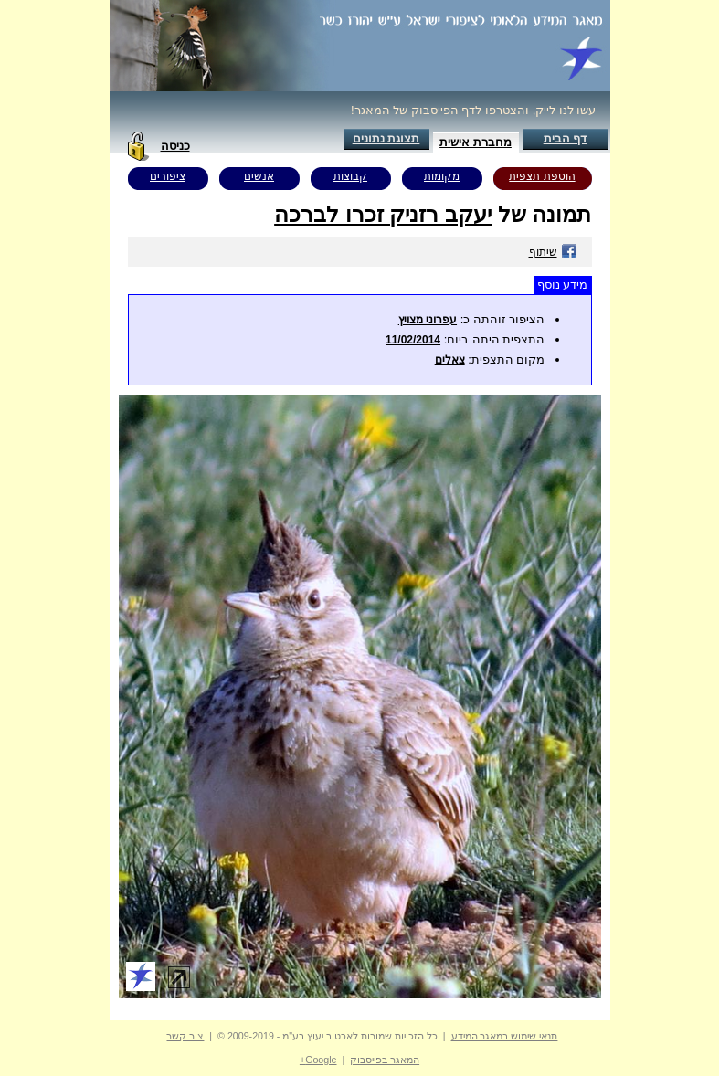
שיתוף (553, 252)
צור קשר (185, 1035)
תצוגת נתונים (386, 138)
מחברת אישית (475, 142)
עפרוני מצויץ (427, 319)
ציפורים (167, 176)
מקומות (442, 176)
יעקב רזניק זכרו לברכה (383, 214)
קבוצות (350, 176)
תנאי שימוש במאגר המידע (504, 1035)
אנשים (259, 176)
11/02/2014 (413, 339)
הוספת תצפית (542, 176)
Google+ (318, 1059)
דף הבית (565, 138)
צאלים (450, 359)
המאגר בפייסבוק (384, 1059)
